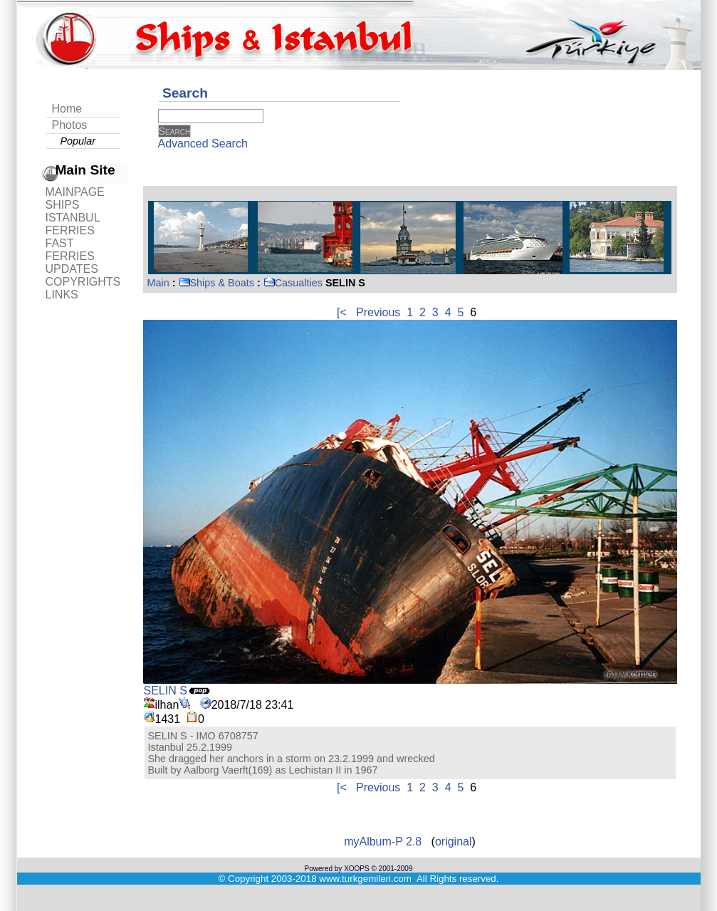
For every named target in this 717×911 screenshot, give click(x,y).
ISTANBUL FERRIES (73, 224)
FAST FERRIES (70, 249)
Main (158, 282)
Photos (70, 125)
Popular (78, 141)
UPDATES (72, 269)
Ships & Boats (216, 282)
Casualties (293, 282)
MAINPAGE (75, 192)
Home (67, 109)
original (453, 841)
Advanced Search (203, 143)
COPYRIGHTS (83, 282)
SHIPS (63, 205)
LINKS (62, 294)
